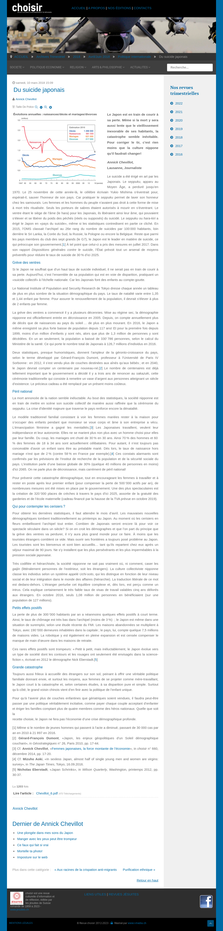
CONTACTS (142, 8)
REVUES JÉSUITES (124, 894)
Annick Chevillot (26, 99)
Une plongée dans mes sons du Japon (45, 833)
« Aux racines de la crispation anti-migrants (85, 869)
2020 (178, 120)
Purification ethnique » (139, 869)
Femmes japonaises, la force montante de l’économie (91, 748)
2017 (178, 146)
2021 (178, 112)
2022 (178, 103)
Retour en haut (147, 880)
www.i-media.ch (137, 923)
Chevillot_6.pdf (47, 793)
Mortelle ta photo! (29, 851)
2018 (178, 137)
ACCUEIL (79, 8)
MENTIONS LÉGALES (21, 923)
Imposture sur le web (32, 857)
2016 (178, 154)
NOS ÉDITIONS (119, 8)
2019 (178, 129)
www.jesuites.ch (19, 909)
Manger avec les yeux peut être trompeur (47, 839)
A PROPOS (96, 8)
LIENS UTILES (95, 894)
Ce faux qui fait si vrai (32, 845)
